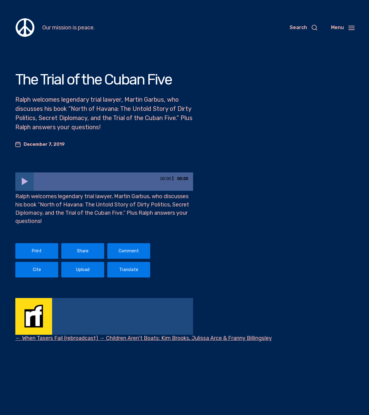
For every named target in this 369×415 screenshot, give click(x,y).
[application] (104, 181)
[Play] (24, 181)
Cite (37, 269)
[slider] (113, 181)
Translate (128, 269)
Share (83, 251)
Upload (82, 269)
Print (37, 251)
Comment (129, 251)
